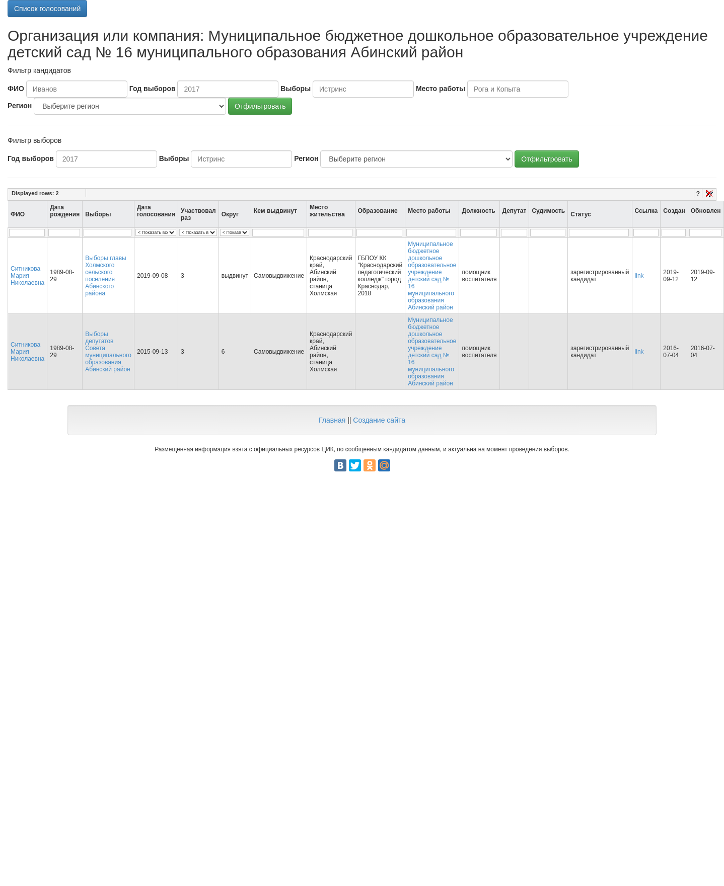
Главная (332, 420)
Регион (20, 106)
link (639, 275)
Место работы (440, 89)
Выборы (295, 89)
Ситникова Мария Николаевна (27, 275)
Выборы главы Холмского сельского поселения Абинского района (105, 276)
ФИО (16, 89)
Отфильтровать (260, 106)
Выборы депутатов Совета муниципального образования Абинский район (108, 352)
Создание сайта (379, 420)
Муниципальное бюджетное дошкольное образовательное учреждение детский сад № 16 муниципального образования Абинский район (432, 275)
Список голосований (47, 9)
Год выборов (152, 89)
